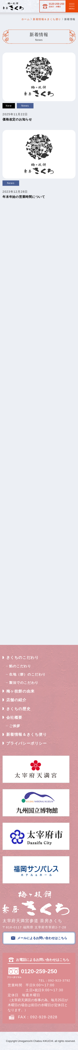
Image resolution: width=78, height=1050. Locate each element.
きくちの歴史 (18, 709)
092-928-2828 (43, 1017)
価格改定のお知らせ (17, 119)
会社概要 (14, 717)
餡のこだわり (20, 666)
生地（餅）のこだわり (27, 674)
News (25, 105)
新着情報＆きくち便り (26, 735)
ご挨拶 (14, 726)
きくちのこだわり (22, 658)
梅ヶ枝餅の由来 (20, 691)
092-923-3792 (59, 980)
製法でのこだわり (23, 682)
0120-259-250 (52, 6)
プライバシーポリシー (26, 743)
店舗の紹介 (16, 700)
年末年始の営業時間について (23, 197)
